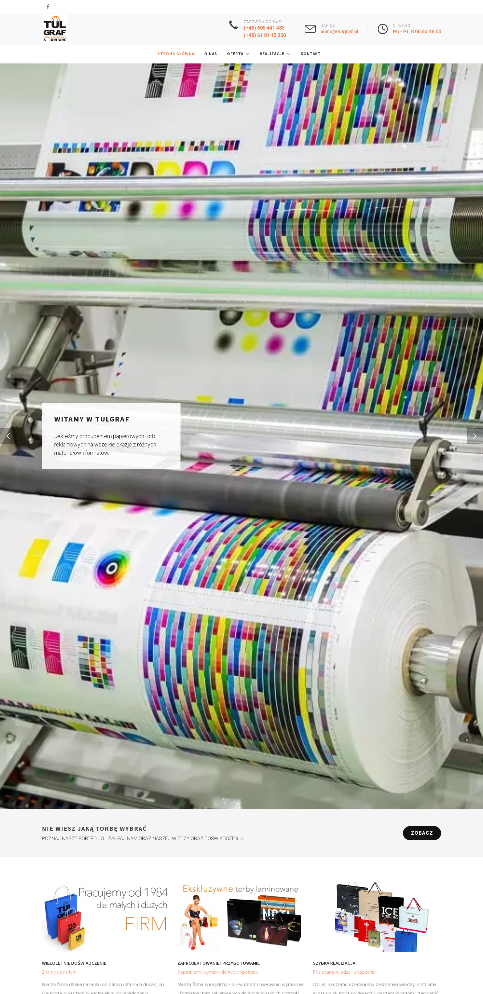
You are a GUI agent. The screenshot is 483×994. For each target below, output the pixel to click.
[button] (8, 437)
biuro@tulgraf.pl (339, 32)
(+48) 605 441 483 (264, 28)
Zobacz (422, 833)
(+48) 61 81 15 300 (265, 35)
